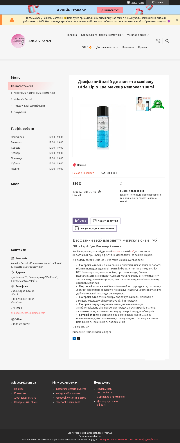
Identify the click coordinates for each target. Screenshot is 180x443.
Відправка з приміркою (111, 396)
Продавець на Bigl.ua (90, 436)
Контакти (128, 47)
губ (132, 251)
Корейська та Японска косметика (101, 34)
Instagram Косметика (68, 393)
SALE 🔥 (87, 47)
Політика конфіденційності (143, 439)
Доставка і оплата (107, 47)
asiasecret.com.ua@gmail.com (28, 312)
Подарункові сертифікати (29, 105)
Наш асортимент (22, 85)
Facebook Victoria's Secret (71, 397)
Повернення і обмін (25, 402)
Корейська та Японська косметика (34, 92)
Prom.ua (108, 433)
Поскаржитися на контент (113, 439)
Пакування (20, 112)
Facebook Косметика (68, 402)
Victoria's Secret (136, 34)
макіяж (116, 251)
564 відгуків (138, 2)
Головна (72, 34)
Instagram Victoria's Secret (71, 388)
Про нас (142, 47)
